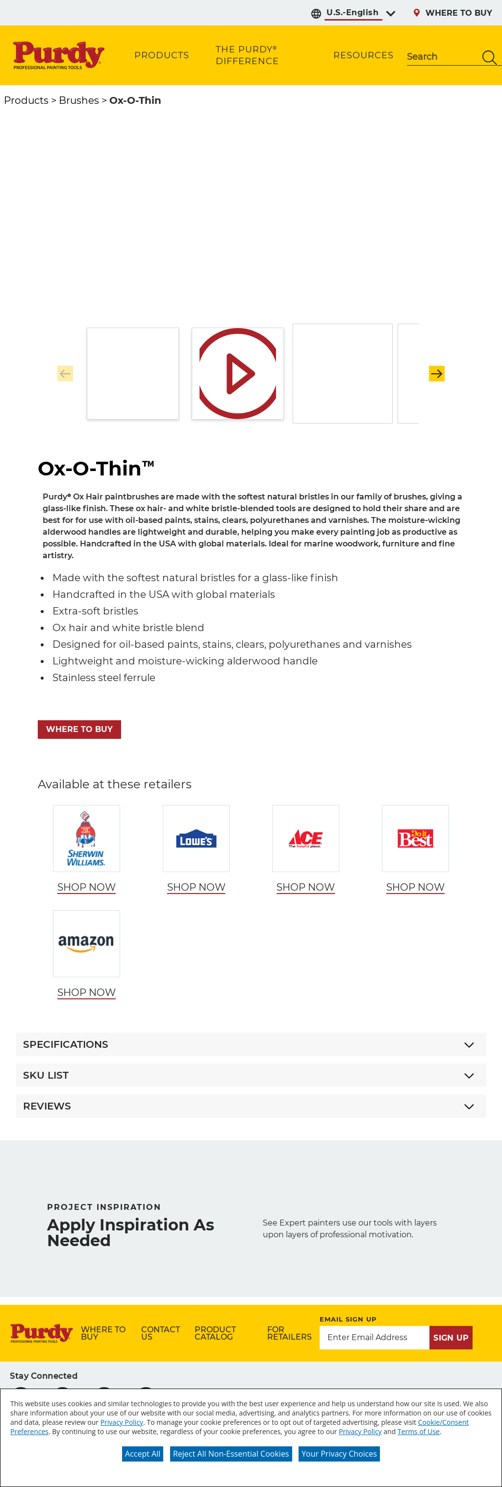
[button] (437, 373)
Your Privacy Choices (339, 1453)
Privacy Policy (121, 1422)
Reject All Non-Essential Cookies (231, 1453)
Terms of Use (419, 1431)
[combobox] (442, 58)
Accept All (142, 1453)
